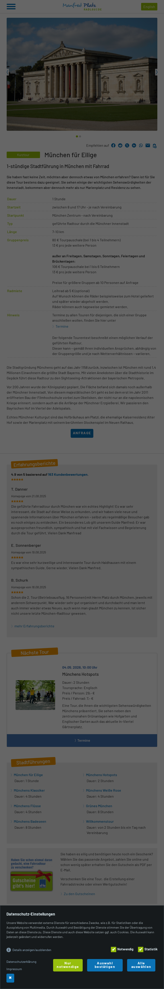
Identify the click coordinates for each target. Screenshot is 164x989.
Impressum (14, 969)
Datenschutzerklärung (21, 961)
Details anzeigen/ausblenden (31, 950)
